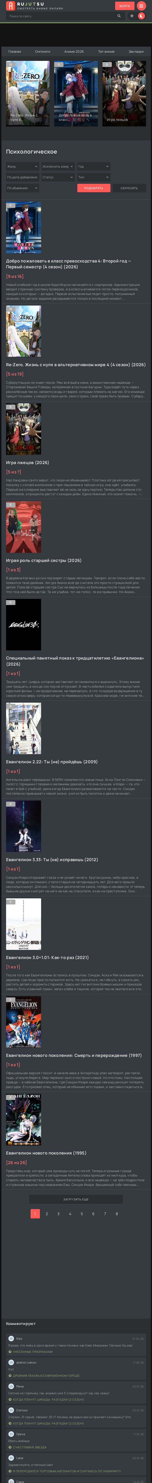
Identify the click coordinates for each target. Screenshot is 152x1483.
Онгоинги (43, 51)
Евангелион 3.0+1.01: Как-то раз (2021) (47, 957)
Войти (124, 6)
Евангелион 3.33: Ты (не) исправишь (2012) (52, 859)
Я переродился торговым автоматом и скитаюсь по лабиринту (65, 1471)
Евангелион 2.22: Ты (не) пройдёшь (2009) (52, 761)
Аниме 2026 (74, 51)
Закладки (136, 51)
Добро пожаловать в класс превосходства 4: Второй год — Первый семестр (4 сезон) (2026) (68, 263)
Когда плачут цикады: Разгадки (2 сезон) (46, 1400)
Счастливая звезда (28, 1447)
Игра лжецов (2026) (27, 462)
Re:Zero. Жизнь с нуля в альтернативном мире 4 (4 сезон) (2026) (76, 364)
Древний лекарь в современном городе (44, 1376)
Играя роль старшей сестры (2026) (44, 560)
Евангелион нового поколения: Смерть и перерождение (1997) (74, 1055)
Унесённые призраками (31, 1352)
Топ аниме (106, 51)
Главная (14, 51)
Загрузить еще (76, 1199)
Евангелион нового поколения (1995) (46, 1153)
